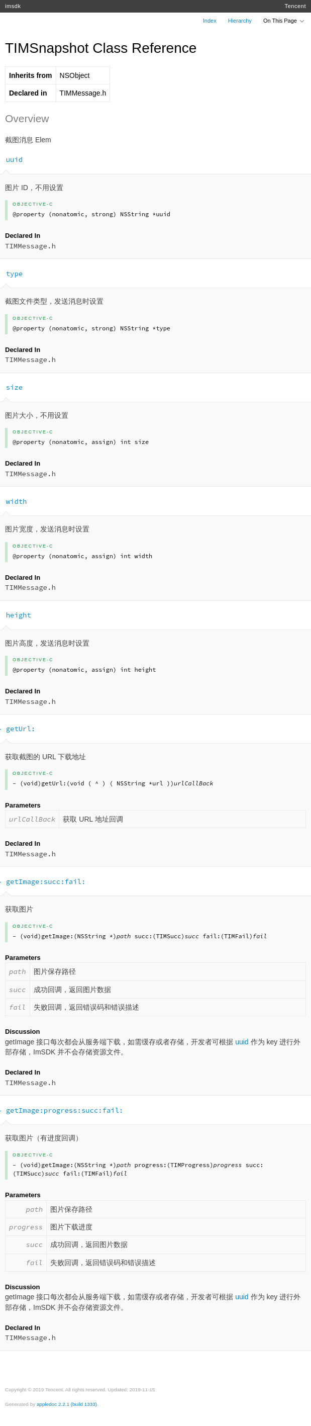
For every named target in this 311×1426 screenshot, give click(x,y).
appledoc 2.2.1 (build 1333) (67, 1404)
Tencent (295, 6)
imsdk (13, 6)
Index (210, 21)
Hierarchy (240, 21)
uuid (241, 1042)
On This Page (284, 21)
